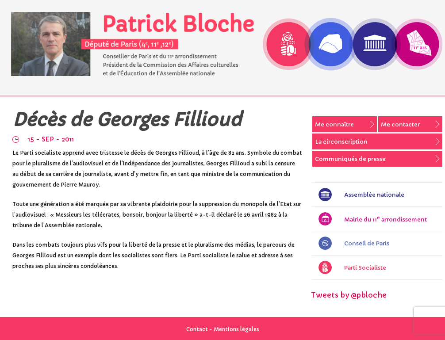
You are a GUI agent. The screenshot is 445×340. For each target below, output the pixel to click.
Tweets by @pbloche (349, 294)
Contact (197, 329)
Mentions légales (236, 329)
